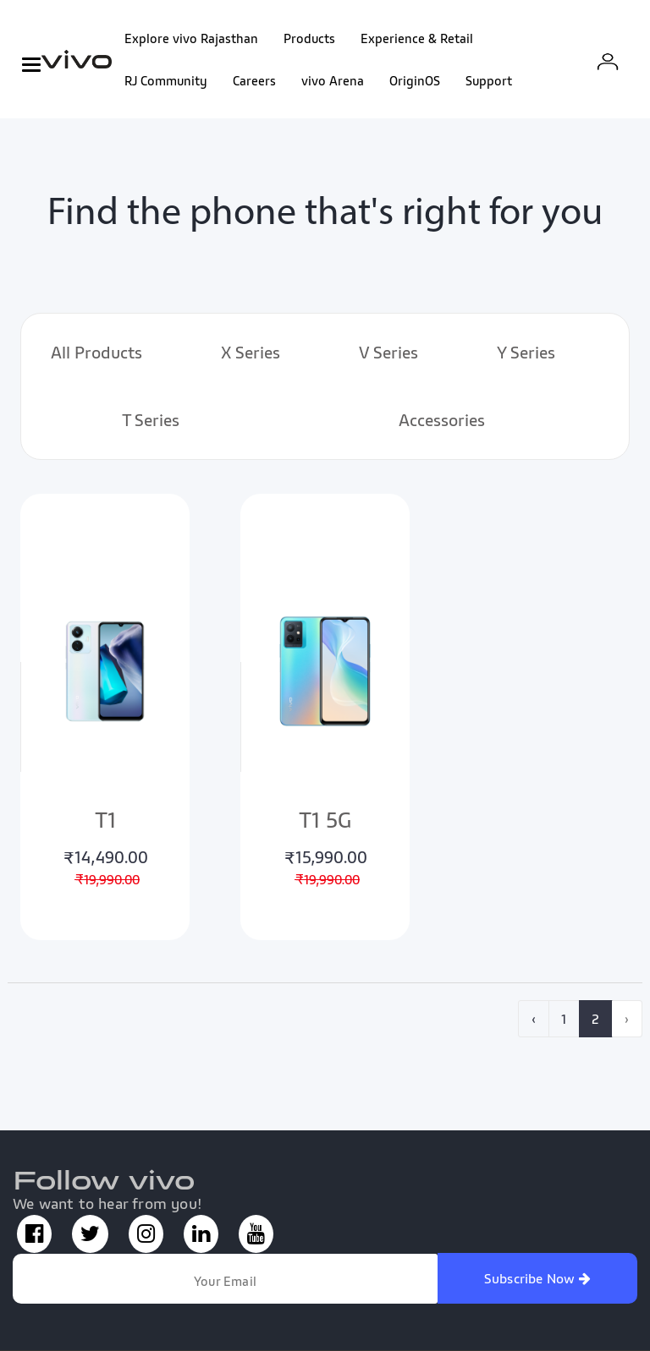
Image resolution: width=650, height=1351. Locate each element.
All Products (96, 352)
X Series (250, 352)
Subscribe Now (537, 1278)
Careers (254, 80)
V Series (388, 352)
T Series (150, 420)
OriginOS (414, 80)
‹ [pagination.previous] (534, 1018)
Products (309, 38)
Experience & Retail (417, 38)
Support (488, 80)
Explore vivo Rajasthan (191, 38)
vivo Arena (332, 80)
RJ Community (165, 80)
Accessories (442, 420)
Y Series (526, 352)
